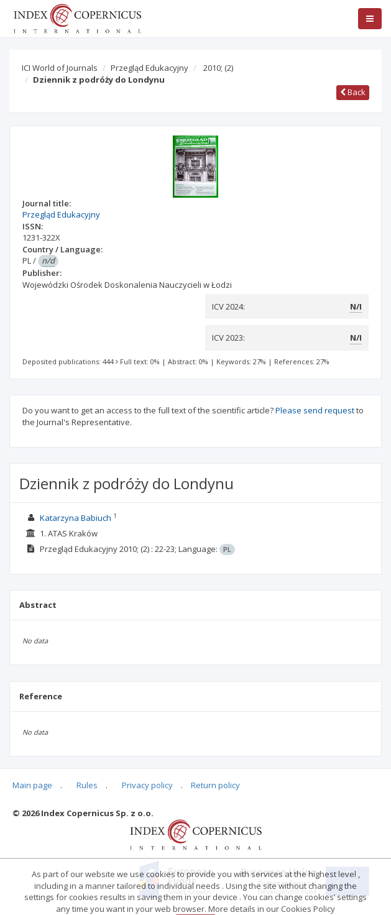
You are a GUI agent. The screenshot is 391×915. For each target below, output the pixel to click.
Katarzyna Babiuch (75, 517)
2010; (218, 67)
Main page (32, 785)
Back (353, 92)
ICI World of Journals (60, 67)
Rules (87, 785)
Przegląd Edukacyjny (149, 67)
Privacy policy (147, 785)
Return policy (215, 785)
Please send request (314, 410)
